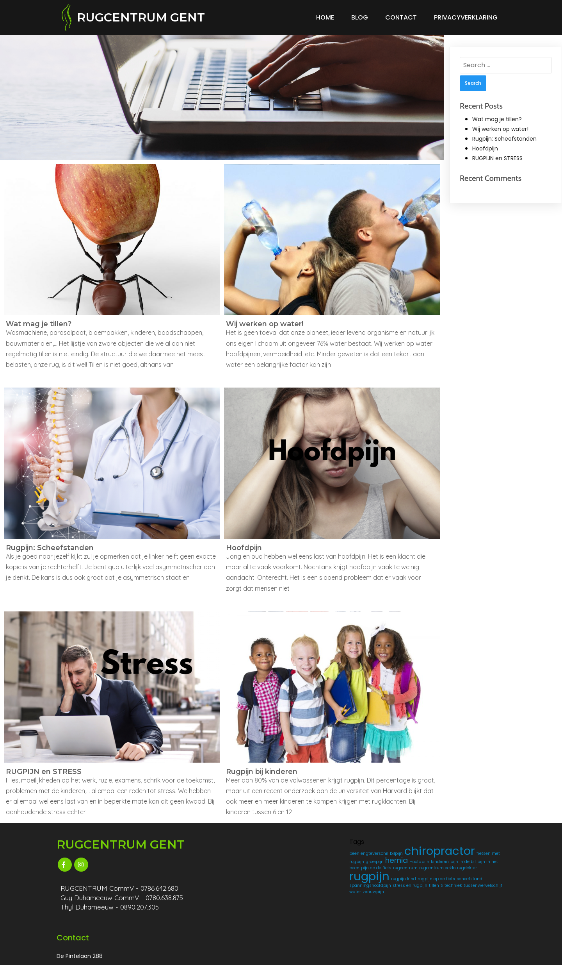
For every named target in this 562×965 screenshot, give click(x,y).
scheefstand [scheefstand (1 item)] (337, 907)
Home (325, 15)
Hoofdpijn (485, 145)
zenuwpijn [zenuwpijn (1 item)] (295, 932)
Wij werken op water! (500, 125)
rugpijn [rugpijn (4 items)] (305, 897)
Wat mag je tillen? (497, 115)
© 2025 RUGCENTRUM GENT (99, 955)
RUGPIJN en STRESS (497, 155)
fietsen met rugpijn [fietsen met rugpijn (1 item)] (304, 863)
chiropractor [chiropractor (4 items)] (320, 853)
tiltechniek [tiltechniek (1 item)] (323, 919)
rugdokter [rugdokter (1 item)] (333, 889)
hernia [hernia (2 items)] (296, 869)
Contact (401, 15)
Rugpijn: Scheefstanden (504, 135)
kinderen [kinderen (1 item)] (340, 870)
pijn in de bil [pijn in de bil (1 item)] (297, 876)
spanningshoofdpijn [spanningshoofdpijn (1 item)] (306, 913)
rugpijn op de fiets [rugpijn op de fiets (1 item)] (303, 907)
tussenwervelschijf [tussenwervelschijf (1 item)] (304, 926)
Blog (359, 15)
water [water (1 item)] (331, 926)
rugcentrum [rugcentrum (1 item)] (320, 883)
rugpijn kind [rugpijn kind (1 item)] (339, 900)
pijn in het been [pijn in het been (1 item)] (328, 876)
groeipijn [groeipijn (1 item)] (335, 863)
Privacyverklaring (466, 15)
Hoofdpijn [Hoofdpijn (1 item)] (319, 870)
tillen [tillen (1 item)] (306, 919)
